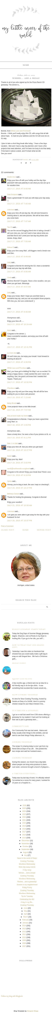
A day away (27, 870)
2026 (24, 805)
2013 (24, 929)
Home (26, 65)
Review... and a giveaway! (27, 882)
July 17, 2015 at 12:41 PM (19, 347)
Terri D (9, 227)
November (25, 844)
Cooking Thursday (22, 742)
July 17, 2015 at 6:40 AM (19, 189)
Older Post (7, 530)
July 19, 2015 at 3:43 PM (19, 463)
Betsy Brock (11, 403)
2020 (24, 823)
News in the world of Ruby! (27, 858)
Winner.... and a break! (27, 873)
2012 (24, 932)
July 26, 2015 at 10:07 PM (19, 521)
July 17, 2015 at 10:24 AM (19, 324)
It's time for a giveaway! (25, 711)
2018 (24, 829)
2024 (24, 811)
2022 (24, 817)
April (25, 914)
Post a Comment (7, 526)
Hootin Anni (11, 177)
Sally (9, 293)
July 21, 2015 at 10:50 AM (19, 505)
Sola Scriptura (12, 195)
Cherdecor (11, 388)
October (26, 846)
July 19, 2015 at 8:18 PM (19, 475)
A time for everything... (25, 774)
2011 (24, 934)
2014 (24, 926)
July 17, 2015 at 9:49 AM (19, 312)
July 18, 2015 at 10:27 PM (19, 450)
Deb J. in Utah (12, 443)
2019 (24, 826)
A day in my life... (27, 902)
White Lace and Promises (20, 131)
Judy (9, 262)
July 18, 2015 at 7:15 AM (19, 397)
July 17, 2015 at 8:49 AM (19, 257)
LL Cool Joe (11, 353)
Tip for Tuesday (27, 896)
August (25, 852)
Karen (9, 456)
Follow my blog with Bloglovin (12, 996)
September (25, 849)
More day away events (27, 867)
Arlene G (10, 247)
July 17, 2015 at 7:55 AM (19, 241)
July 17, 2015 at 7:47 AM (19, 221)
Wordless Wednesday (27, 864)
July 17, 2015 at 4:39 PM (19, 362)
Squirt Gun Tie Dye (22, 679)
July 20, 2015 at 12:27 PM (19, 488)
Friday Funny (19, 663)
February (25, 920)
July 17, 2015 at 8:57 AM (19, 287)
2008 (24, 943)
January (26, 923)
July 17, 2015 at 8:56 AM (19, 272)
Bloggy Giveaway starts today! (29, 629)
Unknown (10, 210)
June (25, 908)
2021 (24, 820)
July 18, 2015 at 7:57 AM (19, 410)
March (25, 917)
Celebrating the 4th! (27, 899)
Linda (9, 278)
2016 (24, 835)
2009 (24, 940)
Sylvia (9, 481)
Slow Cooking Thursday (25, 695)
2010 (24, 937)
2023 (24, 814)
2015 (24, 838)
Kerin (9, 330)
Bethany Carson (13, 494)
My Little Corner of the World (26, 32)
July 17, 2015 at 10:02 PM (19, 382)
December (25, 841)
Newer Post (44, 530)
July (25, 855)
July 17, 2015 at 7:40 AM (19, 204)
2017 (24, 832)
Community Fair (20, 726)
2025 (24, 808)
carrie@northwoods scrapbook (18, 469)
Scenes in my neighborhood (27, 885)
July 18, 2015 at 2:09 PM (19, 425)
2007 (24, 946)
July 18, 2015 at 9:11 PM (19, 438)
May (25, 911)
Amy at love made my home (17, 416)
